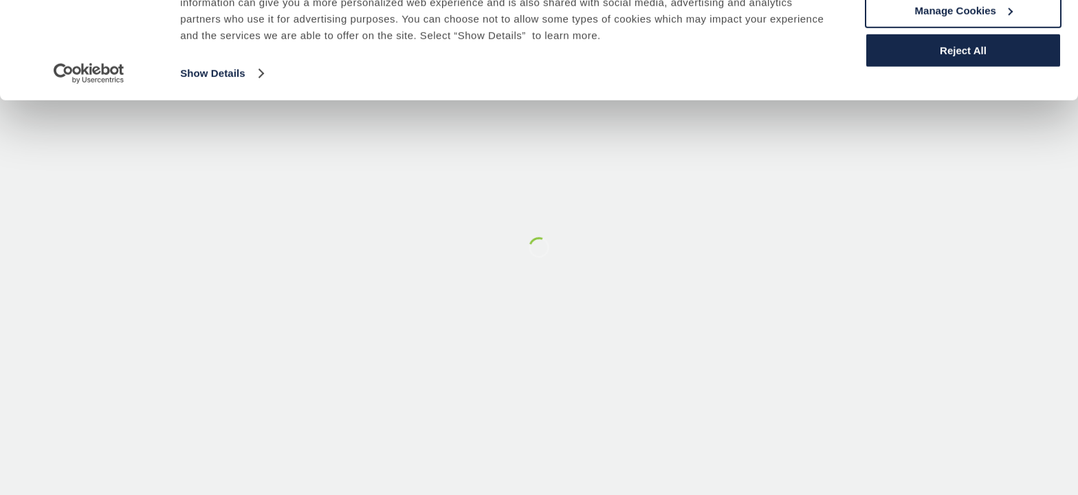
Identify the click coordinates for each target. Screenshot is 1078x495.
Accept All (963, 34)
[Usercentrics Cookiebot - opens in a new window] (89, 137)
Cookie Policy (727, 50)
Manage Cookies (964, 74)
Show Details (212, 137)
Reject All (963, 114)
